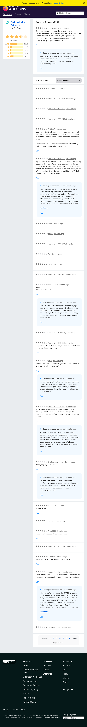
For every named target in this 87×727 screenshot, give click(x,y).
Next (75, 638)
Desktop (47, 665)
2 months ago (61, 88)
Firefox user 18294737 (56, 159)
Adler (50, 361)
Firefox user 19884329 (56, 119)
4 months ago (71, 343)
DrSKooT (51, 129)
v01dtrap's (52, 557)
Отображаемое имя (56, 462)
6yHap (50, 264)
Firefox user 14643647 (56, 274)
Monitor (66, 678)
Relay (65, 674)
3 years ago (64, 28)
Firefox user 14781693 (56, 407)
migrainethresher (54, 572)
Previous (44, 638)
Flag (37, 45)
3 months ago (71, 119)
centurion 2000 (54, 627)
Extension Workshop (32, 677)
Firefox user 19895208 (56, 244)
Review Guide (29, 702)
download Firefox (57, 3)
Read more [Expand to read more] (44, 208)
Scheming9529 (53, 28)
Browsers (67, 665)
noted (24, 715)
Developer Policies (31, 685)
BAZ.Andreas (53, 285)
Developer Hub (30, 681)
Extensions (7, 14)
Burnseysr (51, 88)
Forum (26, 693)
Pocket (66, 682)
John (50, 224)
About (26, 665)
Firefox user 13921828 (56, 99)
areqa (50, 505)
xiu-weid (51, 521)
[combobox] (70, 13)
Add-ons (27, 661)
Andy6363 (52, 531)
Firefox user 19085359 (56, 343)
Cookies (15, 709)
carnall (50, 234)
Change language (69, 715)
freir (49, 254)
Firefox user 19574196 (56, 109)
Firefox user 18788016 (56, 333)
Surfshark (18, 28)
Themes (18, 14)
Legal (23, 709)
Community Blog (30, 689)
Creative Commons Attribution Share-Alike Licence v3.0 (24, 718)
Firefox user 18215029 (56, 546)
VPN (65, 669)
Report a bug (29, 698)
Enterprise (47, 674)
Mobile (46, 669)
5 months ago (62, 531)
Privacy (5, 709)
